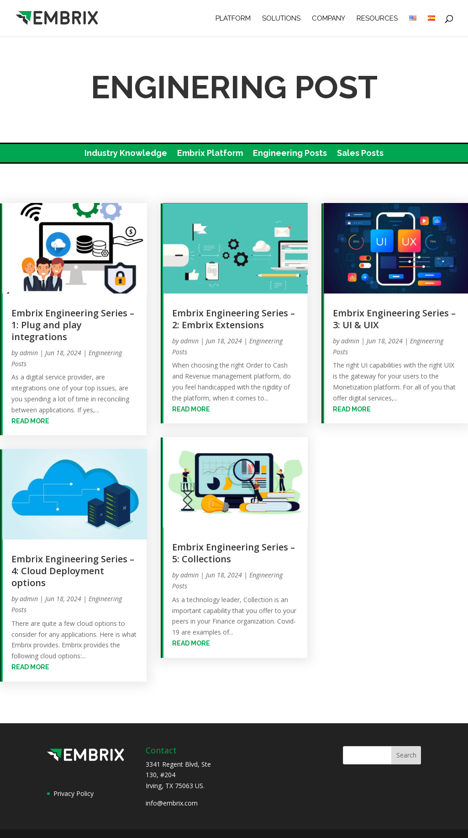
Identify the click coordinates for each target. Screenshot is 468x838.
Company (328, 18)
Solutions (281, 18)
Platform (233, 18)
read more (30, 421)
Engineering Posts (290, 154)
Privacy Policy (73, 793)
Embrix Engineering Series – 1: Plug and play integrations (72, 325)
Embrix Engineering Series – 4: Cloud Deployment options (72, 571)
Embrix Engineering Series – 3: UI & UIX (394, 319)
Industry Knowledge (125, 154)
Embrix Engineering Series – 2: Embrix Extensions (233, 319)
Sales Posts (360, 154)
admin (29, 352)
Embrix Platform (210, 154)
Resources (377, 18)
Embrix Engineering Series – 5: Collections (233, 553)
